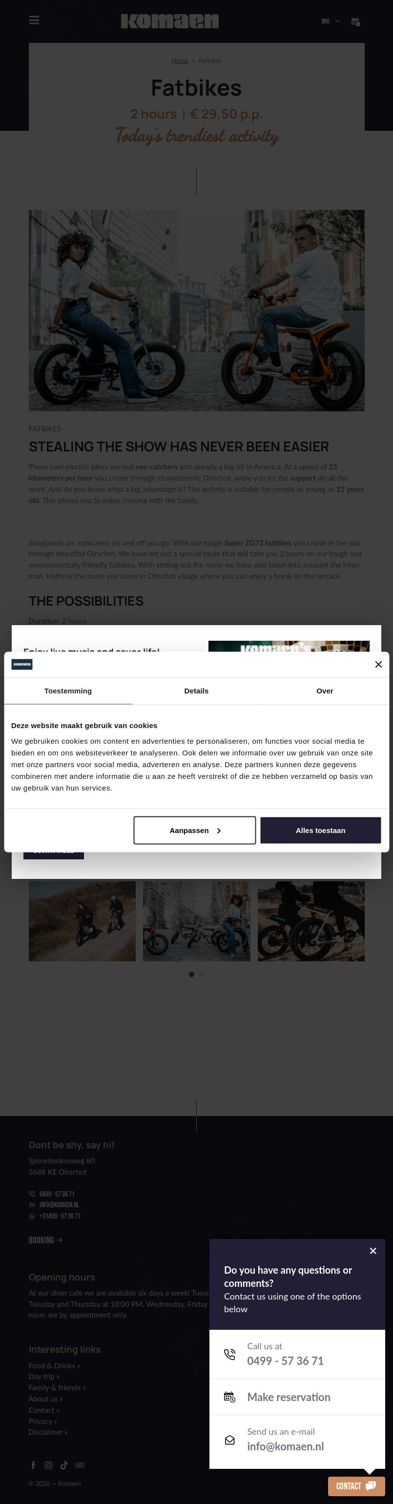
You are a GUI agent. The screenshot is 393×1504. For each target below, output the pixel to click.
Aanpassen (195, 830)
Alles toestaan (321, 830)
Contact (356, 1486)
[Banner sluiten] (378, 664)
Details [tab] (197, 691)
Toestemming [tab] (68, 691)
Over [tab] (324, 691)
